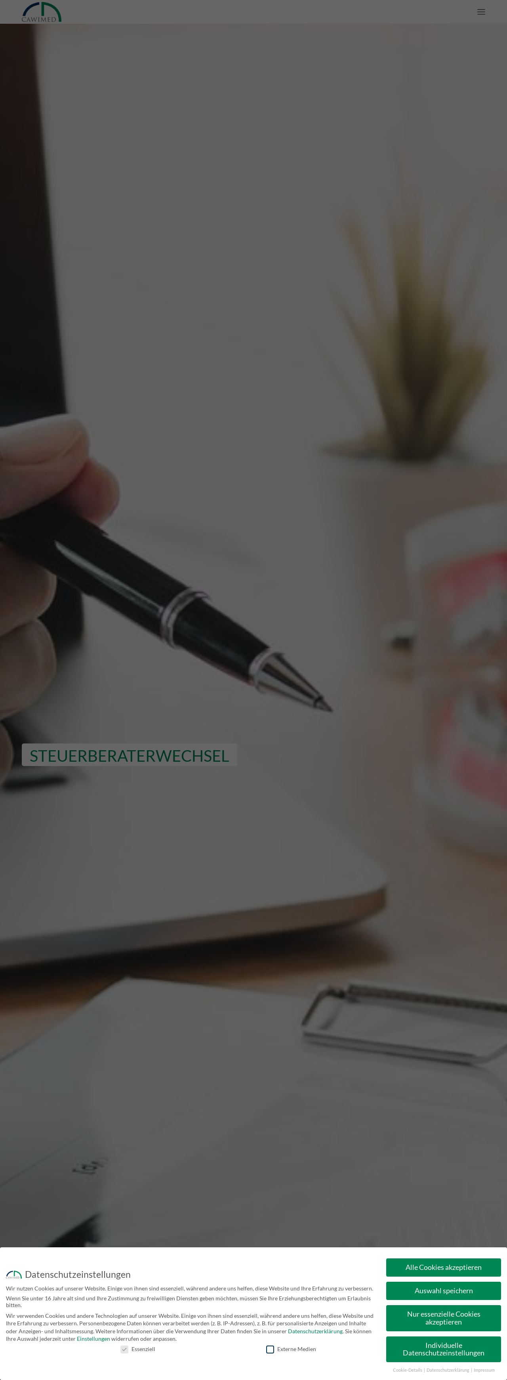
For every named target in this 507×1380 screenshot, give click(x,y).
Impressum (484, 1370)
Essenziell (137, 1349)
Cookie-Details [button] (408, 1370)
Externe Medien (291, 1349)
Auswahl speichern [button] (444, 1291)
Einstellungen (93, 1338)
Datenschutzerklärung (315, 1331)
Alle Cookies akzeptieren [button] (444, 1267)
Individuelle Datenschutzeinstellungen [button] (443, 1349)
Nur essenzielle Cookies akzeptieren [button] (443, 1318)
